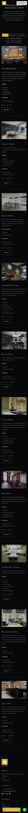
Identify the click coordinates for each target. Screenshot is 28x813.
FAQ (3, 802)
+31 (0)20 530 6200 (8, 789)
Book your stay (11, 809)
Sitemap (4, 804)
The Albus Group (6, 806)
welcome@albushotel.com (10, 791)
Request (7, 109)
